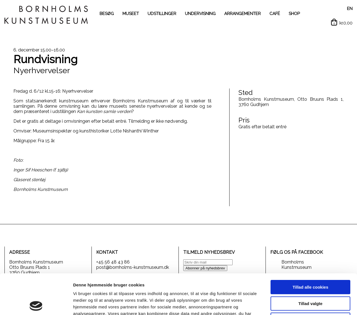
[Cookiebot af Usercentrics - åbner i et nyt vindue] (36, 304)
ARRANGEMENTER (242, 13)
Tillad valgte (310, 263)
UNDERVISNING (200, 13)
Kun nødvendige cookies (310, 279)
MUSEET (130, 13)
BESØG (107, 13)
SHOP (294, 13)
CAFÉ (274, 13)
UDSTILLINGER (162, 13)
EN (350, 8)
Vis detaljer (290, 304)
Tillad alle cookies (310, 247)
